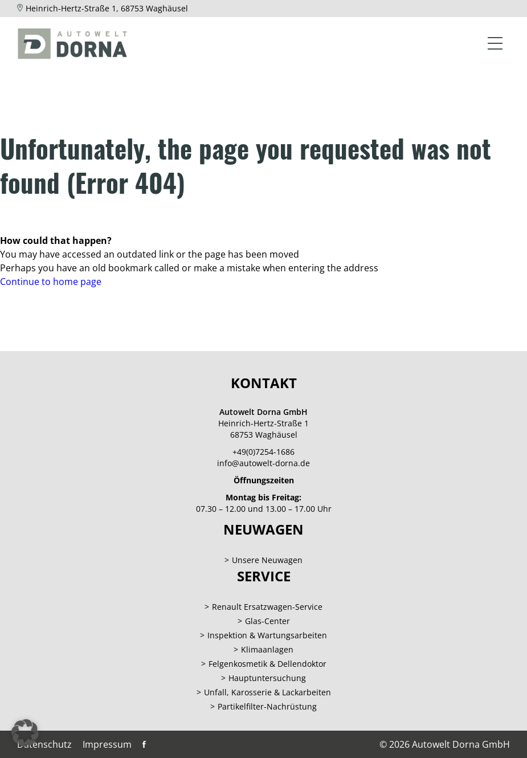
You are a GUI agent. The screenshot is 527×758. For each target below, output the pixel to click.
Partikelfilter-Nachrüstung (267, 706)
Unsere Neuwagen (267, 560)
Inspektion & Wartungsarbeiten (267, 635)
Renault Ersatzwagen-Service (267, 606)
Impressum (107, 744)
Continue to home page (50, 281)
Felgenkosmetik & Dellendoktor (267, 663)
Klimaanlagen (267, 649)
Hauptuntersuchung (267, 678)
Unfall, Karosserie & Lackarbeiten (267, 692)
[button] (25, 733)
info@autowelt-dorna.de (263, 463)
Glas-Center (267, 621)
